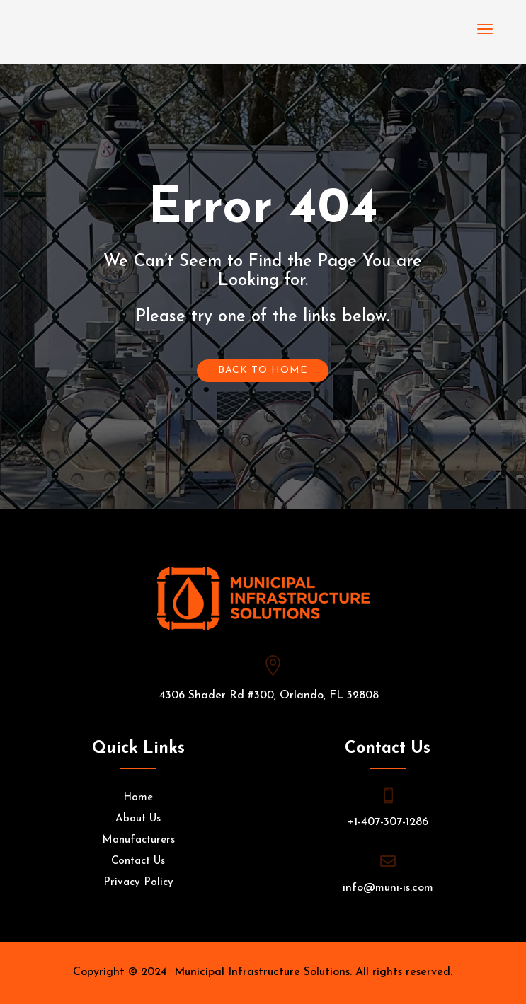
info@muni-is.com (388, 888)
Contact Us (138, 862)
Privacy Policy (138, 883)
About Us (138, 819)
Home (138, 798)
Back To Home (262, 370)
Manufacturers (138, 841)
